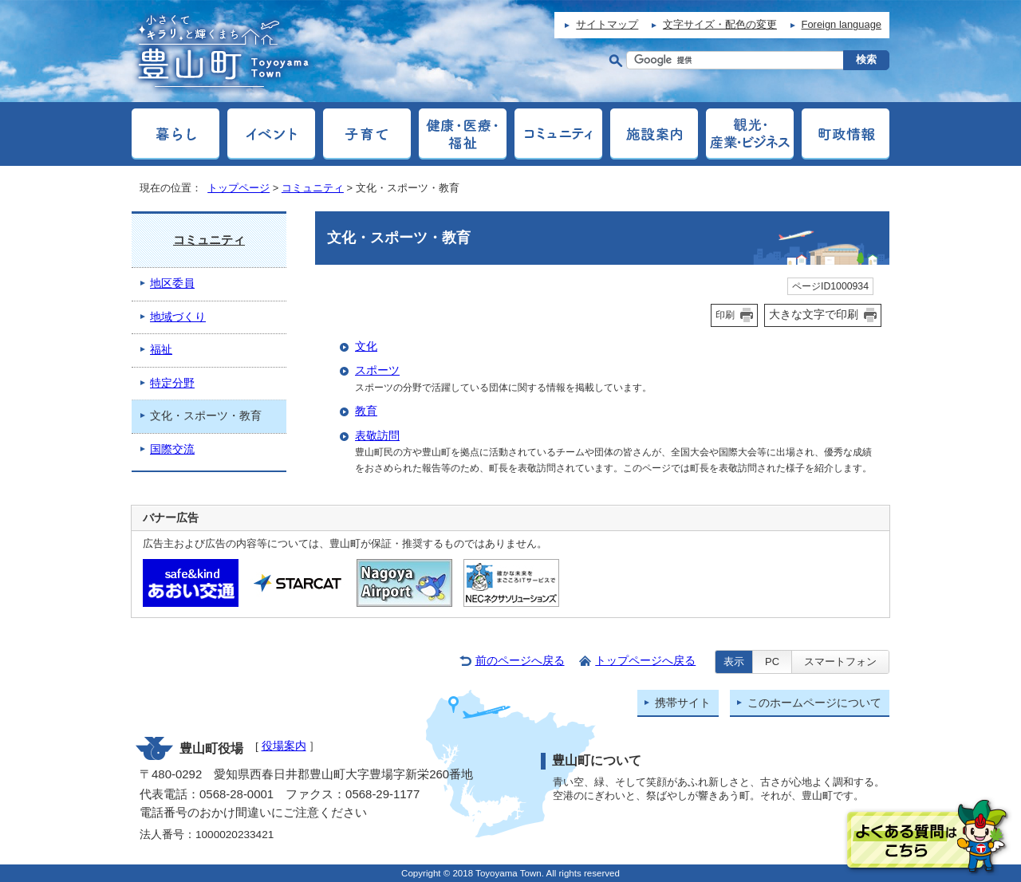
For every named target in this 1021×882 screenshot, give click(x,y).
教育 (366, 411)
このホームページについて (814, 703)
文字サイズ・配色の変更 (720, 24)
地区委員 (172, 283)
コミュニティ (313, 188)
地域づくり (178, 317)
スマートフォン (840, 661)
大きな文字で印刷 (813, 314)
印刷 (725, 315)
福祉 (161, 350)
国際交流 (172, 449)
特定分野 (172, 383)
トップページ (238, 188)
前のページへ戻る (520, 661)
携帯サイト (683, 703)
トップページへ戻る (645, 661)
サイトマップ (607, 24)
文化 (366, 346)
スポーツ (377, 370)
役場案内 (284, 746)
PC (772, 661)
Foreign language (841, 24)
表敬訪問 (377, 436)
